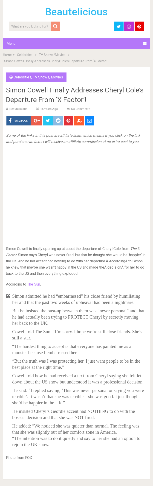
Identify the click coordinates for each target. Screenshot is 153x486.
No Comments (80, 109)
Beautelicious (76, 12)
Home (7, 55)
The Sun (33, 284)
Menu (10, 43)
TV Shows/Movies (52, 55)
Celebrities (24, 55)
